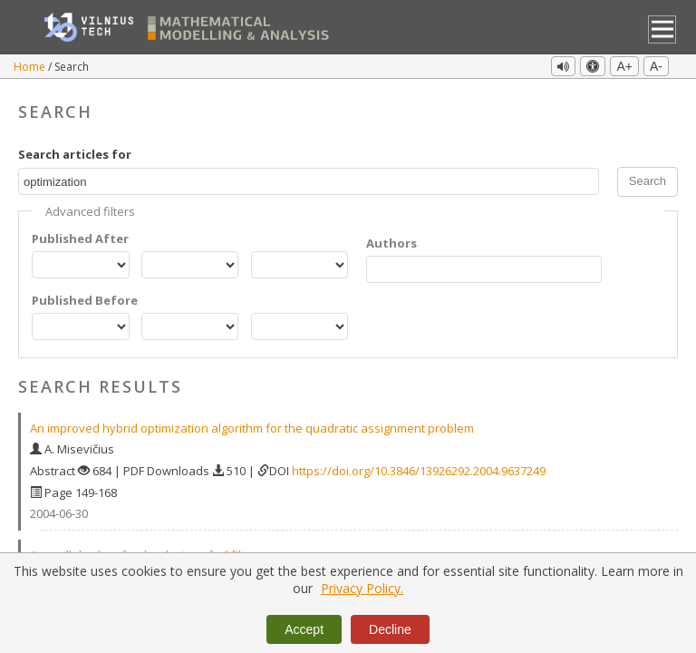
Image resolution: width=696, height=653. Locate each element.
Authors (391, 243)
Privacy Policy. (362, 588)
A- (656, 66)
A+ (624, 66)
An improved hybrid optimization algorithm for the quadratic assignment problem (252, 428)
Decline (390, 629)
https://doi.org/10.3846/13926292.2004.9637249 (419, 471)
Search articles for (74, 154)
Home (31, 66)
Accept (304, 629)
